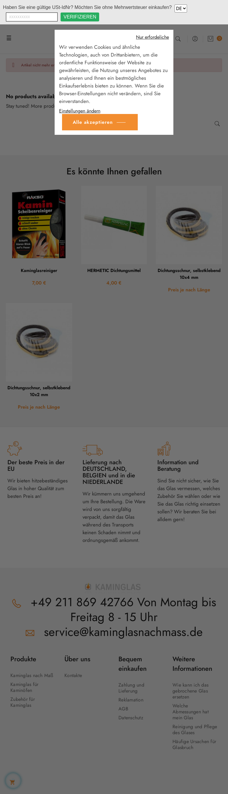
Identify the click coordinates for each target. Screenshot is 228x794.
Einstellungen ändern (79, 110)
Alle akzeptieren (93, 122)
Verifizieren (80, 16)
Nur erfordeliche (152, 37)
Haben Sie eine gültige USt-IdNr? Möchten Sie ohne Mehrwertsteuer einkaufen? (87, 7)
